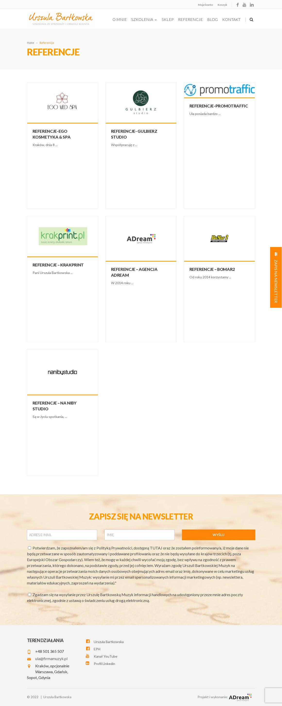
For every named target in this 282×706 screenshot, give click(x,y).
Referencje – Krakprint (58, 264)
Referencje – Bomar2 (212, 269)
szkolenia (144, 19)
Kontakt (231, 19)
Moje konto (205, 5)
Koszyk (222, 5)
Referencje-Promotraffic (218, 105)
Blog (212, 19)
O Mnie (119, 19)
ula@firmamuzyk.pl (51, 658)
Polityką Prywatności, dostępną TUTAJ (129, 548)
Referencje (190, 19)
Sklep (168, 19)
